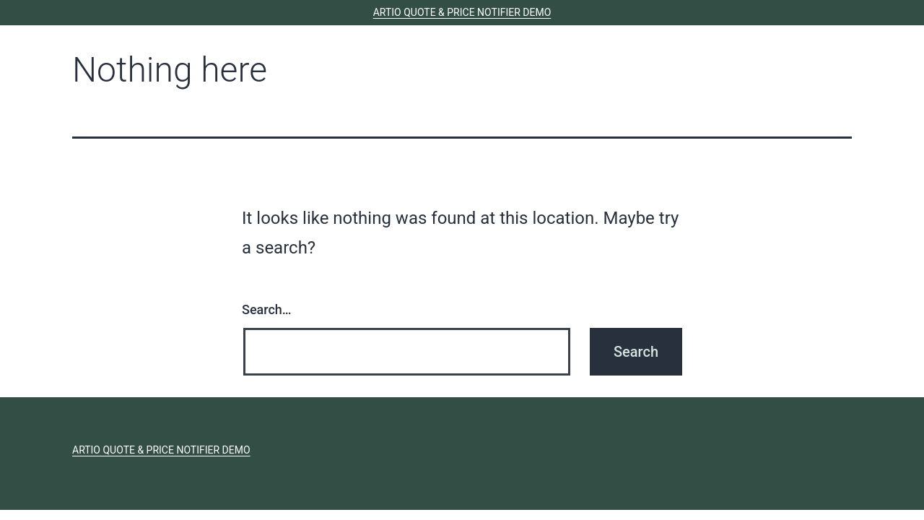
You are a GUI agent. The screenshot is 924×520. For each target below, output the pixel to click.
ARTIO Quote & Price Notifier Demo (462, 12)
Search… (267, 309)
